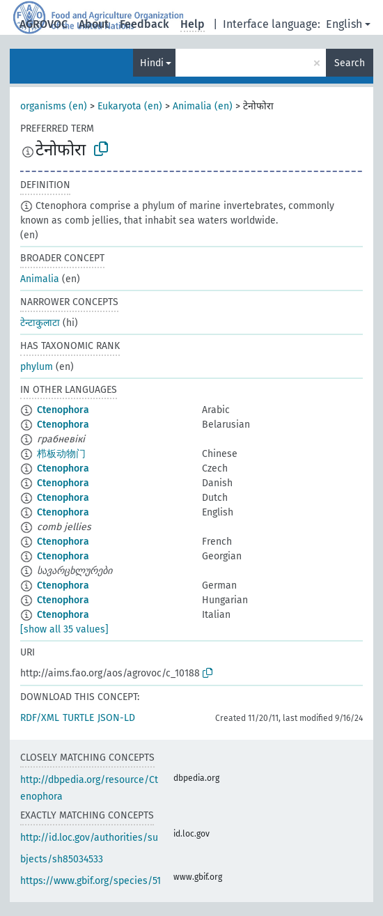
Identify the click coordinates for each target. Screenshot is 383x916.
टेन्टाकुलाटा (40, 323)
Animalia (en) (203, 106)
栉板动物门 (61, 454)
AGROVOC (43, 24)
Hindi (152, 63)
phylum (36, 367)
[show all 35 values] (64, 629)
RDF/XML (39, 718)
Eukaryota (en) (129, 106)
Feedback (144, 24)
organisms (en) (53, 106)
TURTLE (78, 718)
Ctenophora (63, 410)
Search (349, 63)
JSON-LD (116, 718)
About (94, 24)
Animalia (39, 279)
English (344, 24)
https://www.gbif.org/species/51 (90, 881)
